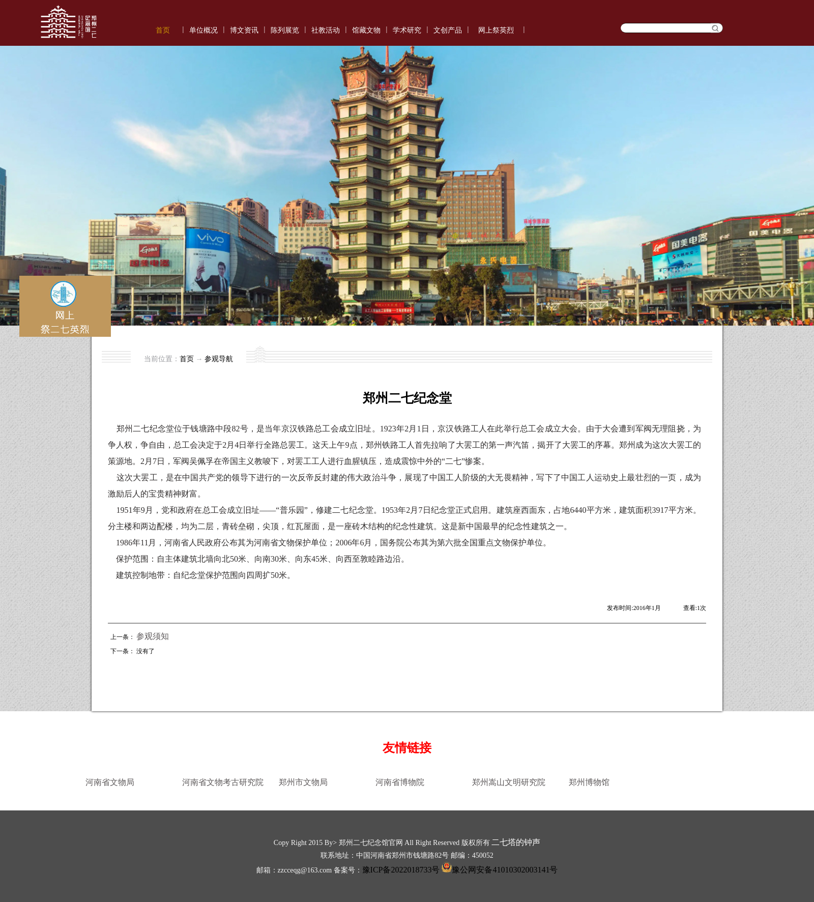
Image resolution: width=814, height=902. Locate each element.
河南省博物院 (399, 782)
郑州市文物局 (303, 782)
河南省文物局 (109, 782)
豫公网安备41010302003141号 (499, 869)
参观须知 (152, 636)
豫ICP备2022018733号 (401, 869)
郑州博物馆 (589, 782)
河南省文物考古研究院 (223, 782)
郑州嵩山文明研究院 (508, 782)
